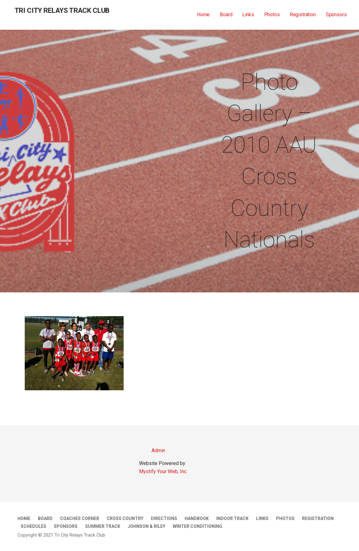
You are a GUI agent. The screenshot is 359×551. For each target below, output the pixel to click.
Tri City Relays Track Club (62, 10)
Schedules (33, 526)
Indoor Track (232, 518)
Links (248, 15)
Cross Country (125, 518)
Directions (164, 518)
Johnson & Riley (146, 526)
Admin (152, 450)
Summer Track (102, 526)
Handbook (197, 518)
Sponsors (336, 15)
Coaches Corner (79, 518)
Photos (272, 15)
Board (226, 15)
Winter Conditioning (197, 526)
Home (203, 15)
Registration (303, 15)
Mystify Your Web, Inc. (163, 471)
